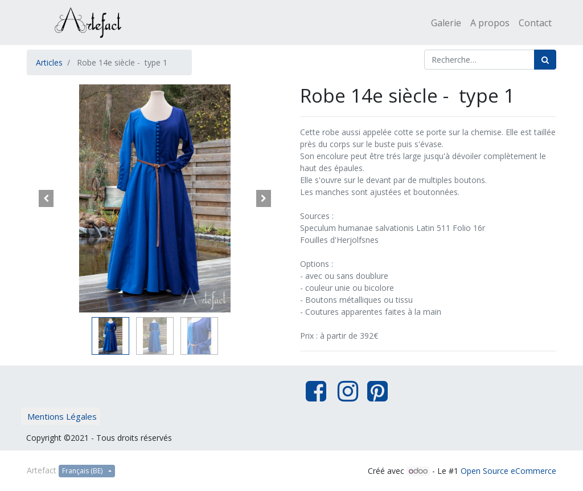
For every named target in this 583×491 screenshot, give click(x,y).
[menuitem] (446, 22)
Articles (49, 62)
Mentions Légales (62, 416)
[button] (46, 198)
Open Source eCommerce (508, 470)
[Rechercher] (545, 60)
